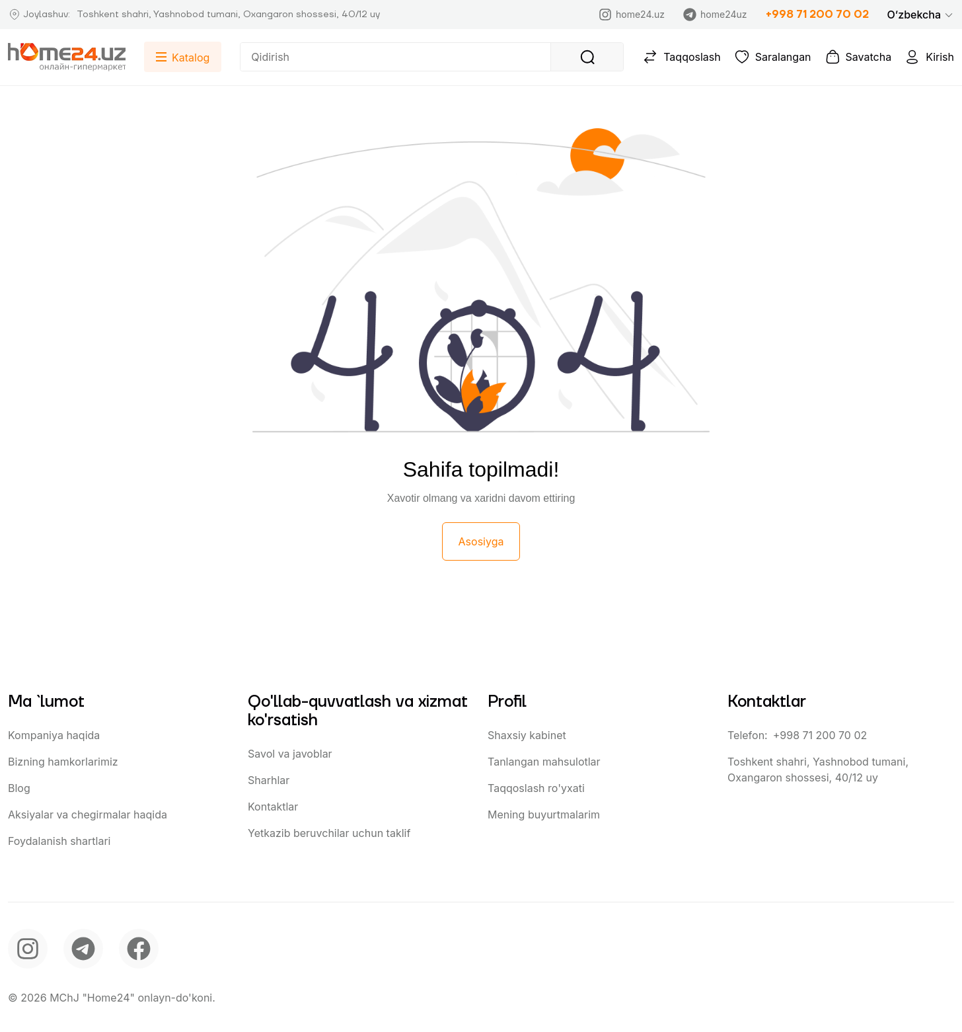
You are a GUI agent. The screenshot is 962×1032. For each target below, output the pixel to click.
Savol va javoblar (290, 753)
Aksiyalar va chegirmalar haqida (87, 814)
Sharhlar (268, 780)
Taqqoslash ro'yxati (536, 788)
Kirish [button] (929, 57)
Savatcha (858, 57)
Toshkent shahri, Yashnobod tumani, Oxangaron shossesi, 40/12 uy (817, 769)
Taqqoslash (681, 57)
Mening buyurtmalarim (544, 814)
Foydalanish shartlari (59, 841)
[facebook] (139, 949)
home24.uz (632, 14)
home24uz (715, 14)
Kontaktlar (273, 806)
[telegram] (83, 949)
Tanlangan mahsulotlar (544, 761)
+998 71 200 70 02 (817, 14)
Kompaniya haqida (54, 735)
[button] (920, 14)
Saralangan (772, 57)
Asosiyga (481, 541)
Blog (19, 788)
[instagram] (28, 949)
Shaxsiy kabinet (527, 735)
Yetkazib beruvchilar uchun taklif (329, 833)
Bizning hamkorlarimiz (63, 761)
